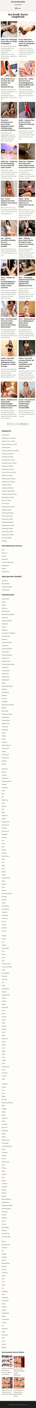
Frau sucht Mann (7, 967)
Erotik (3, 903)
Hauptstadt (5, 1007)
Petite (3, 1165)
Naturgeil (4, 1124)
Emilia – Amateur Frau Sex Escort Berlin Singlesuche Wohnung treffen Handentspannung (26, 124)
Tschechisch (5, 1301)
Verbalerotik (5, 1319)
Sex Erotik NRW (6, 538)
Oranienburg (5, 692)
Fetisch (4, 939)
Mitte (3, 1106)
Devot (3, 859)
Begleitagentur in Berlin (9, 438)
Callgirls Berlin (6, 447)
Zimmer (4, 1347)
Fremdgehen (5, 973)
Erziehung (5, 918)
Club (3, 847)
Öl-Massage (5, 1143)
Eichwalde (5, 624)
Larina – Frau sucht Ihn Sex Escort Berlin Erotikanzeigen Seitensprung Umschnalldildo (27, 404)
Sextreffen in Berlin (7, 532)
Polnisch (4, 1174)
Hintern (4, 1017)
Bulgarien (4, 834)
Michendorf (5, 674)
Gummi (4, 998)
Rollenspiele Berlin (7, 1205)
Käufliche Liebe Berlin (8, 491)
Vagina (4, 1316)
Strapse (4, 1270)
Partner (4, 1159)
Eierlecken (5, 559)
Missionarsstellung (7, 1103)
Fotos (3, 958)
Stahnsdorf (5, 727)
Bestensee (5, 608)
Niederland (5, 1131)
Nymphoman (5, 1140)
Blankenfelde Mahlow (8, 614)
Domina (4, 556)
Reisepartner (5, 1202)
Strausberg (5, 730)
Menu (19, 8)
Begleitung (5, 800)
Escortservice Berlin (7, 457)
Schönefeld (5, 711)
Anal (3, 550)
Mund (3, 1115)
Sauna (3, 1221)
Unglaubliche (5, 1313)
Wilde (3, 1332)
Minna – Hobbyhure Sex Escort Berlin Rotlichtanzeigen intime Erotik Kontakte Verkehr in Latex (9, 404)
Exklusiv (4, 928)
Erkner (4, 627)
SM (3, 1251)
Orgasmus (5, 1152)
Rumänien (5, 1212)
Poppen (4, 1181)
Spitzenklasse (6, 1263)
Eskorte (4, 925)
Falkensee (5, 630)
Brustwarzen (5, 831)
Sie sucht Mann (6, 1237)
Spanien (4, 1254)
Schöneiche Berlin (7, 714)
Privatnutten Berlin (7, 516)
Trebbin (4, 736)
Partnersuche (6, 1162)
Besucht (4, 806)
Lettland (4, 1076)
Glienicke (4, 639)
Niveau (4, 1134)
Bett (3, 809)
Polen (3, 1171)
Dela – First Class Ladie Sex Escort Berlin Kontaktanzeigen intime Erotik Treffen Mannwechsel (9, 323)
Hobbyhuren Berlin (7, 476)
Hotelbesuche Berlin (7, 488)
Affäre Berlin (5, 435)
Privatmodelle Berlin (8, 513)
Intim (3, 1032)
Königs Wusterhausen (8, 664)
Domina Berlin (6, 878)
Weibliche (5, 1329)
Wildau (4, 752)
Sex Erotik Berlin (18, 2)
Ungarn (4, 1310)
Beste (3, 803)
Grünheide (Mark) (7, 649)
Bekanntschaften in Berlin (9, 444)
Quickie (4, 1190)
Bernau (4, 605)
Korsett (4, 1045)
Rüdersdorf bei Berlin (8, 705)
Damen (4, 850)
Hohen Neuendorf (7, 655)
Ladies (3, 1051)
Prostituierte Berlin (7, 519)
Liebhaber (5, 1084)
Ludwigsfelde (6, 671)
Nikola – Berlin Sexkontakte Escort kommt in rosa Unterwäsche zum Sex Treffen (26, 203)
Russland (4, 1218)
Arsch (3, 791)
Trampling (5, 1291)
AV (2, 797)
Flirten (4, 954)
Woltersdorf (5, 755)
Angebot (4, 784)
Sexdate (4, 1224)
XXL (3, 1338)
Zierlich (4, 1344)
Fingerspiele (5, 948)
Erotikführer (5, 906)
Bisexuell (4, 553)
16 (18, 424)
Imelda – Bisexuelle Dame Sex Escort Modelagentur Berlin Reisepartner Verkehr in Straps (8, 362)
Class (3, 844)
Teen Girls (5, 581)
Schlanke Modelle (7, 587)
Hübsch (4, 1026)
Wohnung (5, 1335)
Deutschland (5, 856)
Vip (3, 1326)
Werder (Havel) (6, 745)
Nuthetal (4, 689)
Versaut (4, 1322)
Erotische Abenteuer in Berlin (10, 451)
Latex (3, 1057)
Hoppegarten (5, 658)
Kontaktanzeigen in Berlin (9, 494)
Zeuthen (4, 761)
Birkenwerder (6, 611)
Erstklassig (5, 915)
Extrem (4, 931)
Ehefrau (4, 890)
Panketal (4, 695)
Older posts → (24, 424)
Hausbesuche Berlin (7, 466)
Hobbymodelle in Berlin (8, 479)
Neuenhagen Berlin (7, 686)
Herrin (4, 1014)
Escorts (4, 922)
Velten (4, 739)
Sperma (4, 1260)
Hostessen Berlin (7, 485)
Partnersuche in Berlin (8, 507)
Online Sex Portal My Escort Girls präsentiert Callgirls (7, 1392)
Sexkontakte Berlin (7, 529)
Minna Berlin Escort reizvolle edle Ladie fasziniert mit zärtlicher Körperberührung (8, 83)
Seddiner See (5, 724)
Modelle (4, 1109)
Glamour (4, 992)
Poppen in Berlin (6, 510)
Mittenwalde (5, 677)
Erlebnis (4, 900)
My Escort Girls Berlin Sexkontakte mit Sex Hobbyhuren (19, 1372)
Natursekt (5, 1128)
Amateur (4, 775)
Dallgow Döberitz (7, 621)
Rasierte (4, 1193)
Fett (3, 942)
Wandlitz (4, 742)
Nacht (3, 1121)
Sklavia (4, 569)
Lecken (4, 1060)
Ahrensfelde (5, 599)
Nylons (4, 1137)
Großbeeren (5, 646)
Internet (4, 1029)
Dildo (3, 865)
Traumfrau (5, 1298)
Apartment (5, 788)
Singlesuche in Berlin (8, 535)
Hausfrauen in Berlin (8, 469)
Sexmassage (5, 1227)
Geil (3, 982)
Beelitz (4, 602)
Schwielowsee (6, 720)
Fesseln (4, 936)
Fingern (4, 945)
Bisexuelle (5, 816)
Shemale (4, 1230)
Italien (3, 1035)
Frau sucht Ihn (6, 964)
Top (3, 1288)
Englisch (4, 897)
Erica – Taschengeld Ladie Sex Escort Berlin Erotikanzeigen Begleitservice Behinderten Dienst (27, 281)
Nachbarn (4, 1118)
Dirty (3, 869)
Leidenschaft (5, 1067)
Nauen (4, 683)
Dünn (3, 881)
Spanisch (4, 1257)
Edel (3, 887)
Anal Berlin (5, 778)
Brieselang (5, 618)
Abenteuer (5, 769)
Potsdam (4, 699)
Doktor (4, 875)
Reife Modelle (6, 584)
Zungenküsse (6, 572)
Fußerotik (5, 979)
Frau (3, 961)
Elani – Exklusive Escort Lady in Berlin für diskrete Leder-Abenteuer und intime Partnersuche (26, 242)
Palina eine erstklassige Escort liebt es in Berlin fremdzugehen (9, 41)
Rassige (4, 1196)
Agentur (4, 772)
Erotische (4, 912)
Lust (3, 1090)
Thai (3, 1282)
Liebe (3, 1079)
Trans (3, 1294)
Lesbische (4, 1073)
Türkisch (4, 1307)
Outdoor (4, 1156)
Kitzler (4, 1042)
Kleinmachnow (6, 661)
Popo (3, 1177)
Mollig (3, 1112)
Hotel (3, 1023)
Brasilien (4, 828)
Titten (3, 1285)
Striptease (5, 1273)
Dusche (4, 884)
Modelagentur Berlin (8, 497)
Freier (3, 970)
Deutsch (4, 853)
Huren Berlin (5, 504)
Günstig (4, 1001)
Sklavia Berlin (6, 1245)
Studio (4, 1276)
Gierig (3, 986)
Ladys (3, 1054)
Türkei (4, 1304)
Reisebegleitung (6, 1199)
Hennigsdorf (5, 652)
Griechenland (6, 995)
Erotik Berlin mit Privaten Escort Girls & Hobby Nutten (18, 1393)
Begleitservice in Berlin (8, 441)
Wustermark (5, 758)
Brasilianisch (5, 825)
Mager (4, 1096)
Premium (4, 1187)
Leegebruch (5, 667)
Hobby (4, 1020)
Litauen (4, 1087)
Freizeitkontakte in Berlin (9, 463)
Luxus (3, 1093)
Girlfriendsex (5, 989)
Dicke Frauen (6, 590)
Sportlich (4, 1266)
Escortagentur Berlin (8, 454)
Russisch (4, 1215)
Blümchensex (6, 822)
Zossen (4, 764)
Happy (4, 1004)
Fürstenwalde (6, 636)
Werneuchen (5, 748)
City (3, 841)
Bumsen (4, 837)
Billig (3, 812)
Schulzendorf (5, 717)
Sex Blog (4, 541)
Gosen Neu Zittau (7, 642)
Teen (3, 1279)
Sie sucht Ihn (5, 1233)
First (3, 951)
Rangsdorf (5, 702)
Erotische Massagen (7, 562)
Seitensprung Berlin (7, 522)
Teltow (4, 733)
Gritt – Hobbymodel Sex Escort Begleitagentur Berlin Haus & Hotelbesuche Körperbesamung (27, 323)
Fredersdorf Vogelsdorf (8, 633)
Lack (3, 1048)
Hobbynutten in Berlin (8, 482)
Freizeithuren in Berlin (8, 460)
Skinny (4, 1241)
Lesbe (3, 1070)
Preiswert (4, 1184)
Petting (4, 1168)
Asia (3, 794)
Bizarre (4, 819)
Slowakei (4, 1248)
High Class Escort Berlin (9, 472)
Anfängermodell (6, 781)
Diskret (4, 872)
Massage (4, 1100)
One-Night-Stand (7, 1146)
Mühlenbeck (5, 680)
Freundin (4, 976)
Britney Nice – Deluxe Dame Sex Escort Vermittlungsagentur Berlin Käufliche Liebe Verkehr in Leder (26, 83)
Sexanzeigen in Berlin (8, 525)
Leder (3, 1064)
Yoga (3, 1341)
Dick (3, 862)
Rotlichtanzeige (6, 1209)
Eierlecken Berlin (7, 894)
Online (4, 1149)
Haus (3, 1011)
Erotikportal (5, 909)
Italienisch (5, 1039)
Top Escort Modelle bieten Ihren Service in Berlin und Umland (7, 1372)
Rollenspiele (5, 566)
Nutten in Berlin (6, 500)
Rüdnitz (4, 708)
